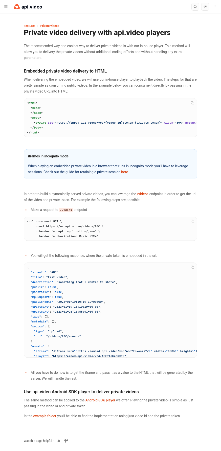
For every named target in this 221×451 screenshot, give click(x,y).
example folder (45, 416)
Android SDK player (100, 400)
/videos (143, 194)
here (124, 172)
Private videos (49, 26)
